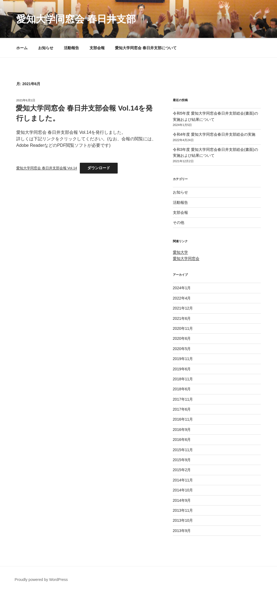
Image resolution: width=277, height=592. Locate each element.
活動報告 (71, 48)
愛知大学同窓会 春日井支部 (76, 19)
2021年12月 (183, 308)
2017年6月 (182, 409)
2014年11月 (183, 480)
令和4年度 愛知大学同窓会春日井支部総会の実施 (214, 134)
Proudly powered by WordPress (41, 579)
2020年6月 (182, 338)
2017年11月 (183, 399)
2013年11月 (183, 510)
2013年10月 (183, 520)
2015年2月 (182, 470)
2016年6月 (182, 439)
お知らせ (45, 48)
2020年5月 (182, 349)
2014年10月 (183, 490)
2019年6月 (182, 369)
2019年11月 (183, 359)
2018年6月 (182, 389)
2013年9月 (182, 530)
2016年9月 (182, 429)
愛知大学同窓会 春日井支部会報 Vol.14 (46, 168)
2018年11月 (183, 379)
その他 (178, 222)
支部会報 (97, 48)
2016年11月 (183, 419)
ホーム (22, 48)
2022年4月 (182, 298)
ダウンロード (98, 168)
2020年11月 (183, 328)
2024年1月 (182, 288)
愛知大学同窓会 (186, 258)
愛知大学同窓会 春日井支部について (146, 48)
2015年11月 (183, 450)
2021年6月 (182, 318)
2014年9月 (182, 500)
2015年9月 (182, 460)
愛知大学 (180, 252)
